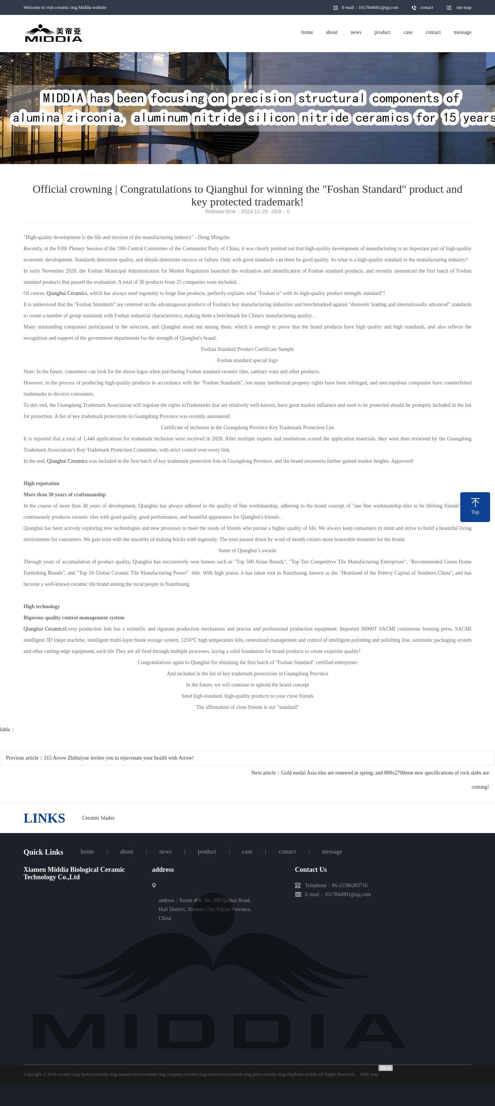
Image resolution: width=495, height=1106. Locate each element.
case (247, 851)
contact (426, 7)
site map (464, 7)
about (127, 851)
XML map (369, 1074)
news (165, 851)
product (207, 851)
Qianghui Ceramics (67, 293)
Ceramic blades (98, 818)
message (332, 851)
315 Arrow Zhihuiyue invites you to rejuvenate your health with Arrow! (119, 758)
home (87, 851)
